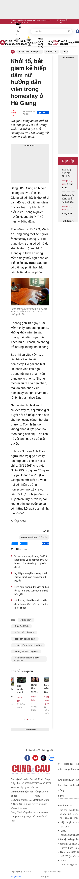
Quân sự (32, 699)
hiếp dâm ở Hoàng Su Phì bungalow (27, 658)
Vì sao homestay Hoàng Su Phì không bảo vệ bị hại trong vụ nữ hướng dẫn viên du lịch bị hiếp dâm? (30, 561)
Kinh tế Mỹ (51, 51)
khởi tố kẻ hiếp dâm (24, 632)
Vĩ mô (7, 42)
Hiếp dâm (27, 221)
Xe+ (35, 42)
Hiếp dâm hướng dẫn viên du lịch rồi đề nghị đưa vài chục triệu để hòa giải (31, 591)
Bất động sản (30, 43)
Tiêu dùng (11, 42)
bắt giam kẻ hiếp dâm (25, 639)
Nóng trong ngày (13, 112)
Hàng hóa (50, 42)
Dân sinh (55, 42)
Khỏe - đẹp (61, 42)
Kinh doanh (24, 42)
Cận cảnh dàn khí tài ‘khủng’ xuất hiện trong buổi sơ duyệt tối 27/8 (34, 689)
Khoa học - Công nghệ (41, 42)
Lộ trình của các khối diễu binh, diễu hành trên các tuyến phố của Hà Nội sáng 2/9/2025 (19, 693)
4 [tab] (33, 719)
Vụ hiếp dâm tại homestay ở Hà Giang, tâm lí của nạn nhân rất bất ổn (30, 577)
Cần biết (66, 42)
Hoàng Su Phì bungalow (26, 651)
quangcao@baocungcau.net (38, 20)
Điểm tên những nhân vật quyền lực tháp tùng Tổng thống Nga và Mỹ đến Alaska (47, 688)
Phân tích (46, 698)
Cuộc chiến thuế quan (29, 51)
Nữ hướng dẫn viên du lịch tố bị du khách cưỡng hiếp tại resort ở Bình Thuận (31, 604)
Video (71, 42)
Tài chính (17, 42)
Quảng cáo (15, 20)
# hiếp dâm (26, 620)
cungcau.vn (16, 877)
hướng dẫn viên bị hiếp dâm (28, 645)
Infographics (18, 701)
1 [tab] (24, 719)
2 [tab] (27, 719)
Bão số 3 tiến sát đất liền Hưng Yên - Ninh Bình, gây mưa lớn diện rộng (67, 173)
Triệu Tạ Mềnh (30, 207)
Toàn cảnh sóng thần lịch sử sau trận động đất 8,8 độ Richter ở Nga (68, 199)
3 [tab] (30, 719)
